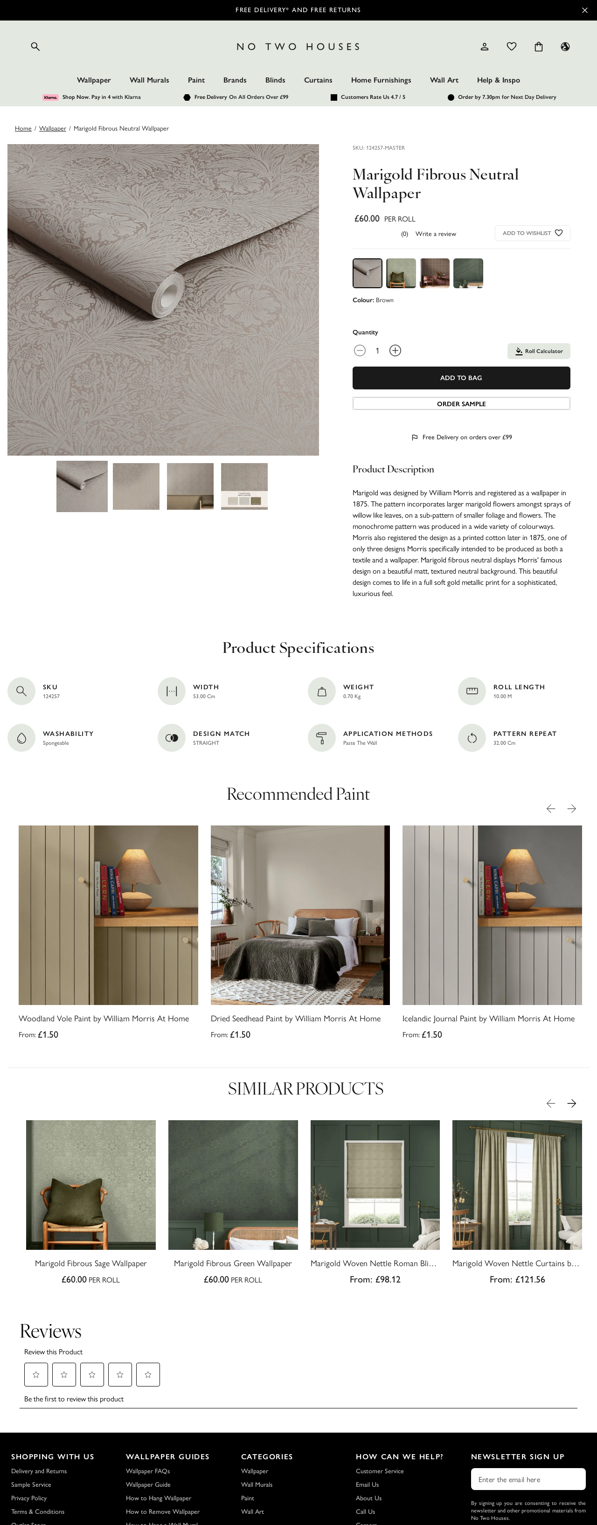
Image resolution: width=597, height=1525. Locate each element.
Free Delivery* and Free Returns (298, 10)
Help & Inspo (498, 80)
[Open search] (35, 46)
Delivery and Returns (39, 1405)
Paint (196, 80)
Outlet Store (28, 1459)
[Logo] (298, 46)
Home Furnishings (381, 80)
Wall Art (444, 80)
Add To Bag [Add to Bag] (461, 378)
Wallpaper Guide (148, 1419)
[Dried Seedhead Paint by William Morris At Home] (300, 935)
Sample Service (31, 1419)
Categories (267, 1390)
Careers (366, 1459)
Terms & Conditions (37, 1446)
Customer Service (380, 1405)
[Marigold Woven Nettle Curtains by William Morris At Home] (517, 1205)
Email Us (367, 1419)
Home (23, 127)
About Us (369, 1432)
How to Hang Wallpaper (158, 1432)
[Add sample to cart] (461, 403)
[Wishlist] (512, 47)
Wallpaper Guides (168, 1390)
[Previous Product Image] (551, 808)
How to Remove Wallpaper (163, 1446)
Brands (235, 80)
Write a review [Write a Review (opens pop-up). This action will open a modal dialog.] (436, 233)
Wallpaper (94, 80)
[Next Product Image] (571, 809)
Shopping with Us (53, 1390)
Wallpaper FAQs (148, 1405)
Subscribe (528, 1477)
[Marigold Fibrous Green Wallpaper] (233, 1205)
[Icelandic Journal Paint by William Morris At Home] (492, 935)
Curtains (318, 80)
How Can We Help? (400, 1390)
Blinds (275, 80)
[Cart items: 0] (539, 47)
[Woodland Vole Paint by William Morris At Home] (108, 935)
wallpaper (52, 127)
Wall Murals (149, 80)
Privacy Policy (29, 1432)
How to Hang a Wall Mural (162, 1459)
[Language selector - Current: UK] (565, 46)
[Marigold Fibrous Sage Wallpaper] (91, 1205)
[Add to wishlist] (559, 233)
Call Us (365, 1446)
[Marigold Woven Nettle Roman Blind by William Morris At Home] (375, 1205)
